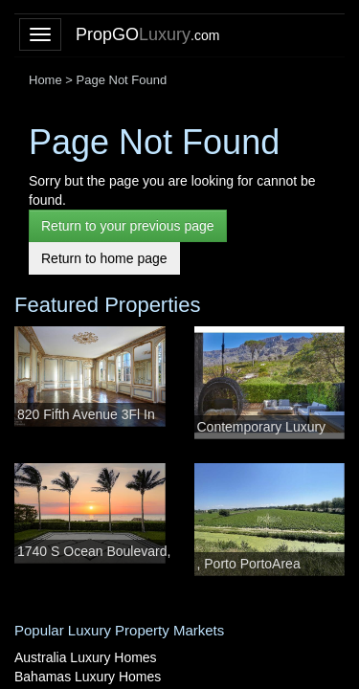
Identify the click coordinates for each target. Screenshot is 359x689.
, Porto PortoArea (249, 563)
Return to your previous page (127, 225)
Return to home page (104, 258)
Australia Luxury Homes (85, 657)
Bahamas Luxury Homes (87, 676)
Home (45, 80)
